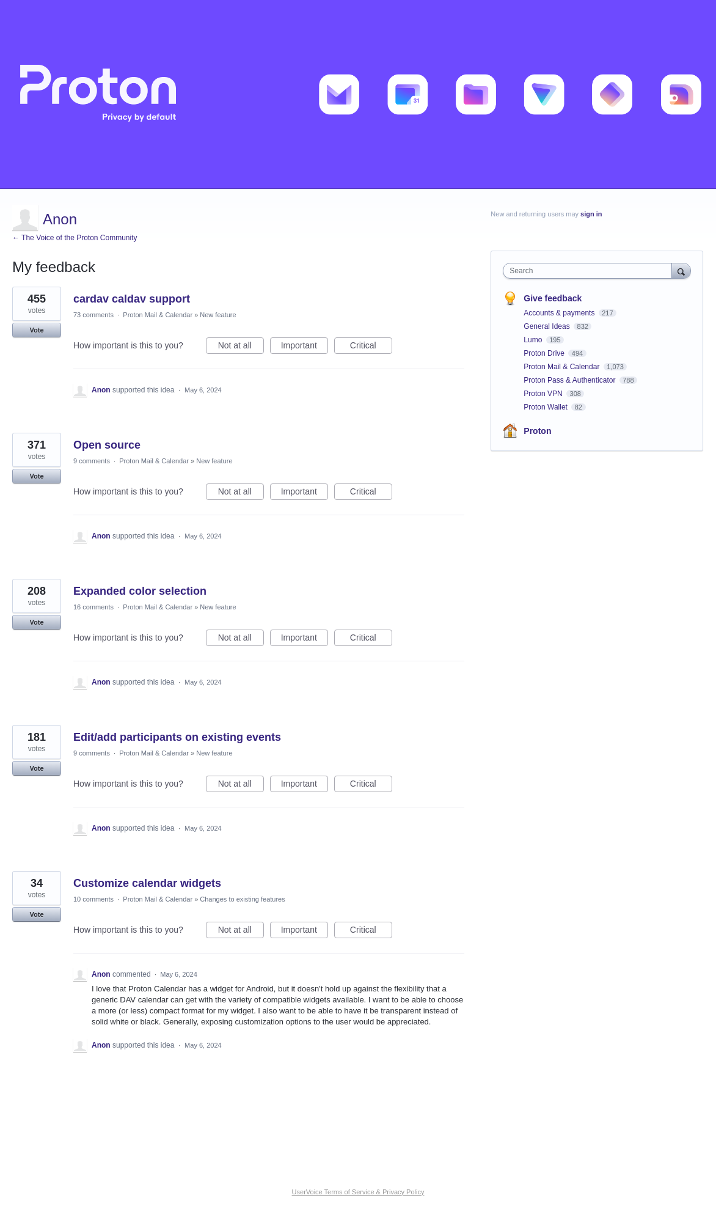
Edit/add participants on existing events (177, 737)
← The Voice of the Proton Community (74, 237)
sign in (591, 214)
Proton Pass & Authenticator (570, 380)
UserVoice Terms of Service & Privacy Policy (358, 1192)
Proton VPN (544, 393)
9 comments (91, 461)
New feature (218, 314)
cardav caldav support (131, 299)
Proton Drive (545, 353)
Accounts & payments (560, 313)
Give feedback (553, 298)
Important (304, 347)
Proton (537, 431)
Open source (107, 445)
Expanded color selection (139, 591)
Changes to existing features (242, 899)
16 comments (93, 607)
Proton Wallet (546, 407)
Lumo (534, 340)
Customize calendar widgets (147, 883)
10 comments (93, 899)
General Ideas (548, 326)
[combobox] (590, 270)
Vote (36, 330)
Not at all (241, 347)
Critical (371, 347)
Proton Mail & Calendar (157, 314)
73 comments (93, 314)
